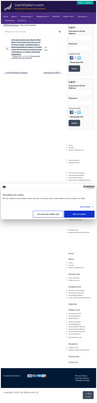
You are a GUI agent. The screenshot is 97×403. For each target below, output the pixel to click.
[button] (72, 59)
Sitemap (78, 378)
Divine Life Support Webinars (76, 326)
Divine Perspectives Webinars (76, 329)
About (13, 16)
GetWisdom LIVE (73, 230)
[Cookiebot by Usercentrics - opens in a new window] (84, 187)
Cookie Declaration (11, 375)
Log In (81, 3)
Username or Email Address (77, 32)
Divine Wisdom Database (15, 72)
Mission (70, 145)
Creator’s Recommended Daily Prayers (79, 180)
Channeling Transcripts (75, 220)
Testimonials (9, 20)
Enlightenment (41, 16)
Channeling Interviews (74, 313)
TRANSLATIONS (82, 380)
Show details (85, 207)
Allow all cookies (79, 214)
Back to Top (88, 395)
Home (5, 16)
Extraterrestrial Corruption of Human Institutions (25, 57)
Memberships (26, 16)
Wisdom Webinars (73, 318)
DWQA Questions (11, 25)
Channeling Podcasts (74, 316)
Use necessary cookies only (48, 214)
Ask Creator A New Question (76, 173)
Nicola (14, 56)
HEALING (56, 16)
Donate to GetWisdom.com (76, 150)
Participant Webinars (74, 334)
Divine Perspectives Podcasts (76, 331)
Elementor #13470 (53, 72)
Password (73, 43)
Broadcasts (82, 16)
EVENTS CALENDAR (74, 322)
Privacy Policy (81, 375)
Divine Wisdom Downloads (76, 175)
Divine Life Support (73, 160)
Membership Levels (74, 162)
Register (88, 3)
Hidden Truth (68, 16)
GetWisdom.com (29, 5)
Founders (71, 147)
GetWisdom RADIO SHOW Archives (78, 232)
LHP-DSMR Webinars (74, 324)
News (85, 378)
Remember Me (76, 62)
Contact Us (22, 20)
